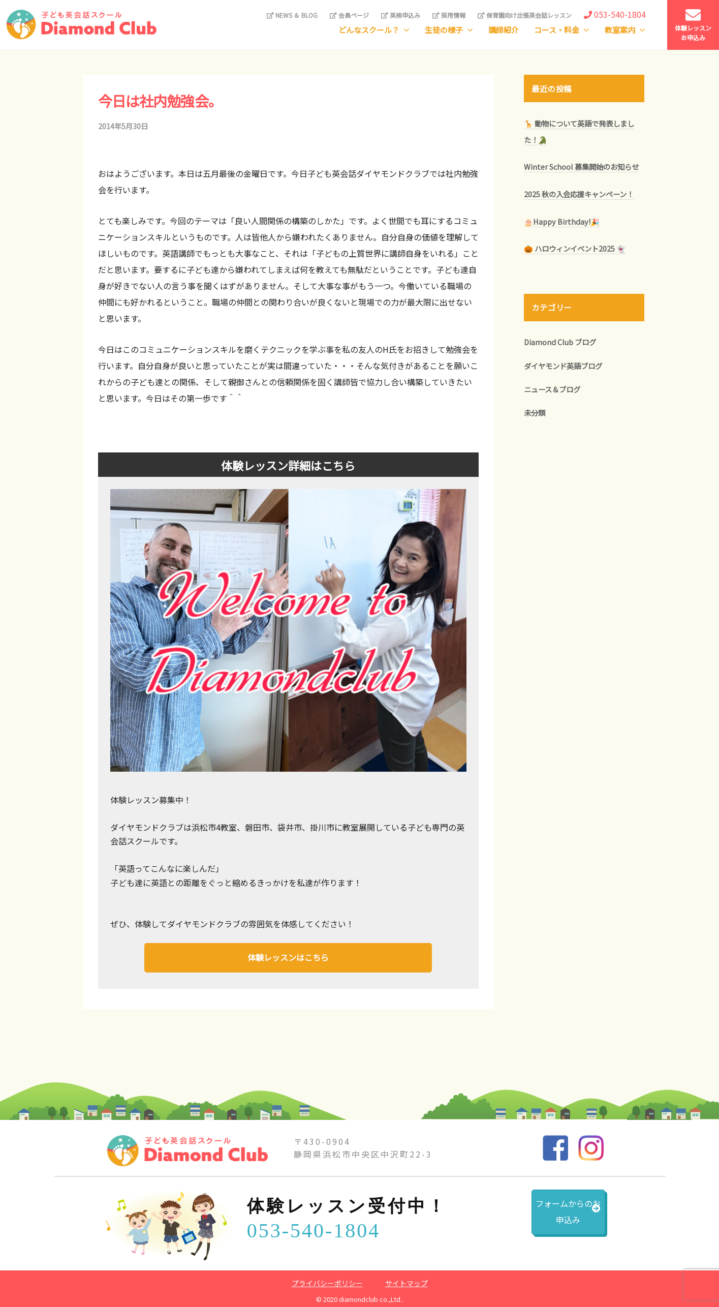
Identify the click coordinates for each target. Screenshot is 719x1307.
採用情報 (448, 15)
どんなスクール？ (368, 29)
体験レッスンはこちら (288, 956)
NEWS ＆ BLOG (292, 15)
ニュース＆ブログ (552, 389)
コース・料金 (556, 29)
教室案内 (620, 29)
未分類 (534, 412)
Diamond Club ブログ (560, 342)
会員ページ (349, 15)
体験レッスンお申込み (693, 25)
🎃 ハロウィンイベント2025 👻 (575, 248)
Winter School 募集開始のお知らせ (581, 166)
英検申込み (400, 15)
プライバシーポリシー (327, 1281)
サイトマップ (406, 1281)
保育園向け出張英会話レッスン (525, 15)
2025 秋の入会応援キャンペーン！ (579, 194)
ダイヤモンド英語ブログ (563, 365)
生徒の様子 (444, 29)
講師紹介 (503, 29)
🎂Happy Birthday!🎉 (562, 221)
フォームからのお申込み (542, 1217)
